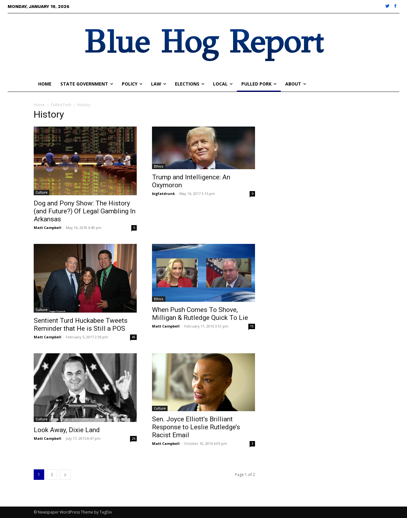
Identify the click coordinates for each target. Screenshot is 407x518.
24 (133, 438)
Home (39, 104)
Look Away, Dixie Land (67, 430)
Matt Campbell (47, 227)
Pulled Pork (61, 104)
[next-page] (65, 474)
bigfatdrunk (163, 193)
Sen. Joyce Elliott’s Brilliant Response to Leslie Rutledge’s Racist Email (196, 427)
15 (252, 326)
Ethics (158, 166)
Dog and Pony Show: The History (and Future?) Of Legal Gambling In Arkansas (84, 211)
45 (133, 337)
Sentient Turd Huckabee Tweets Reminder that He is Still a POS (81, 324)
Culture (41, 192)
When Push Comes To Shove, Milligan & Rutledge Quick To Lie (200, 313)
